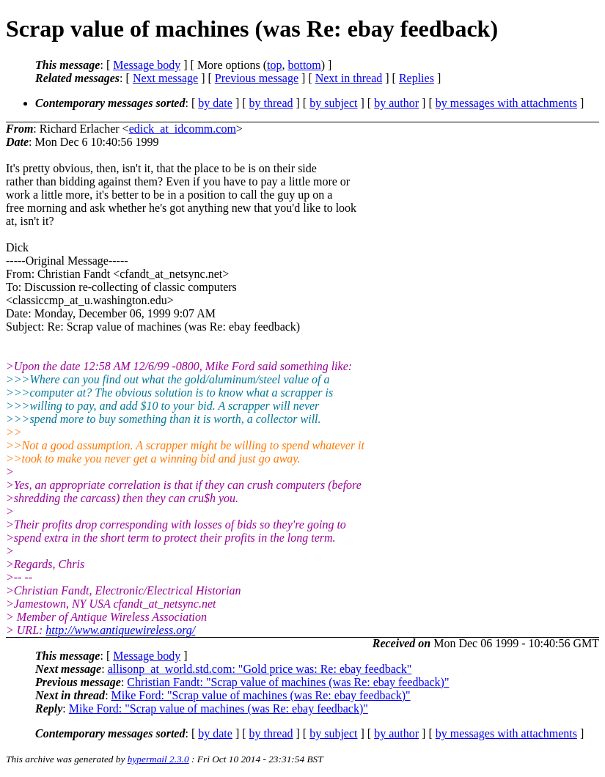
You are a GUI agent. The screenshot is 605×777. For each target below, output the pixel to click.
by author (396, 103)
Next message (165, 78)
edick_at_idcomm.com (182, 128)
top (274, 65)
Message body (146, 65)
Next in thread (349, 78)
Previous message (256, 78)
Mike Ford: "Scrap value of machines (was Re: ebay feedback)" (261, 695)
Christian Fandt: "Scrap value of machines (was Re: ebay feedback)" (288, 682)
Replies (416, 78)
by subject (333, 103)
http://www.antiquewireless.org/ (120, 630)
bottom (303, 65)
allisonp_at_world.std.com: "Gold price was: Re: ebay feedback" (260, 669)
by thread (271, 103)
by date (215, 103)
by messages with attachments (506, 103)
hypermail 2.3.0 (158, 759)
